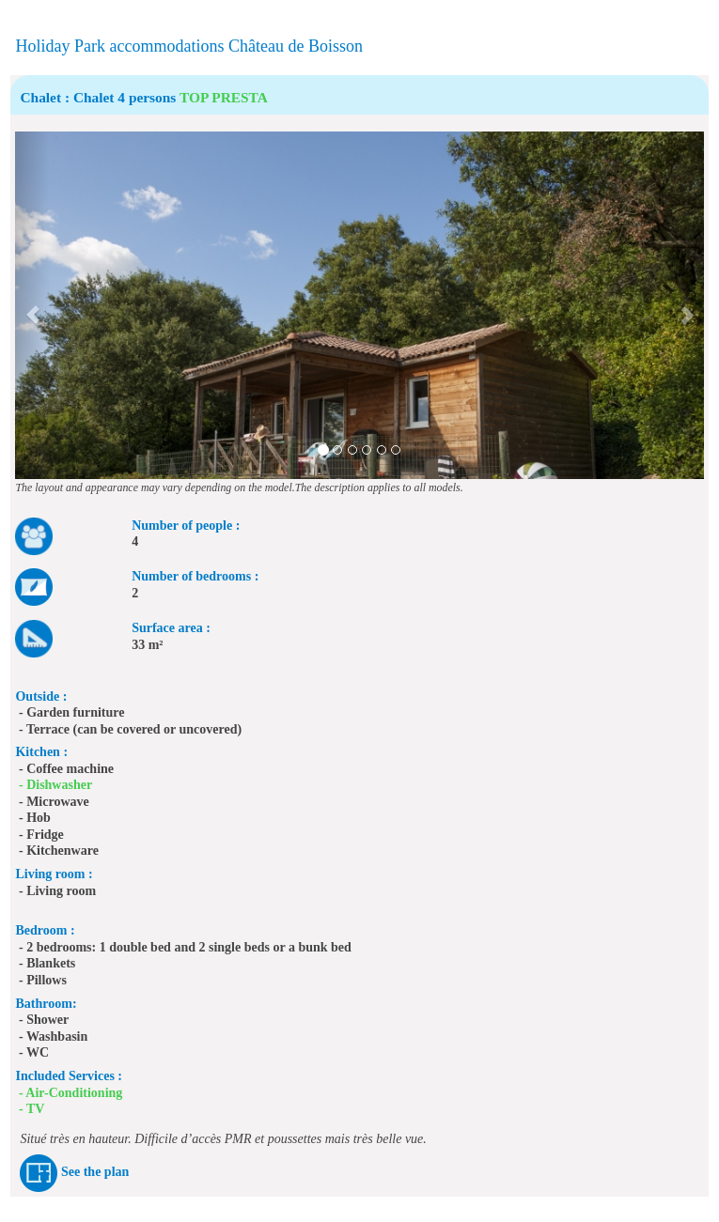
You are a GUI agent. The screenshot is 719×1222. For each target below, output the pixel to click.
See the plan (95, 1172)
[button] (32, 305)
